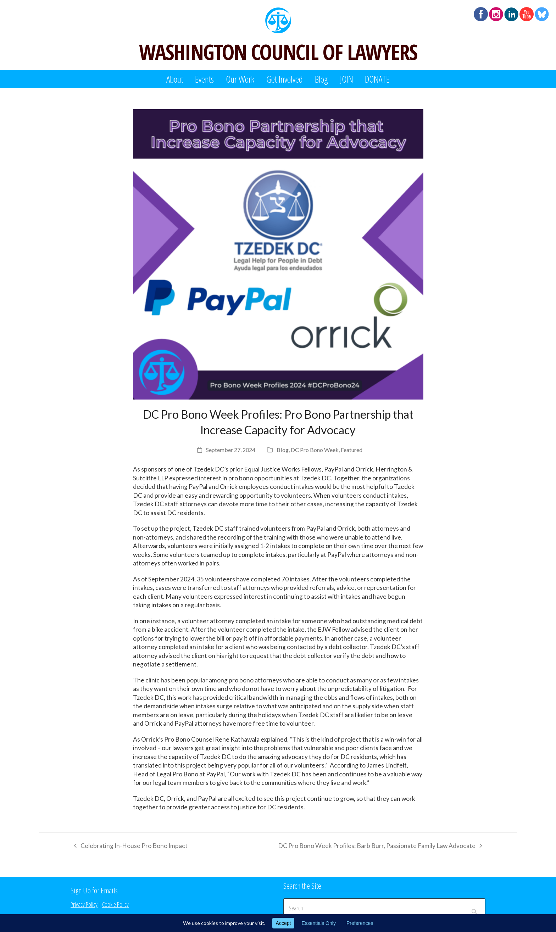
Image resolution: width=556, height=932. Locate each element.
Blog (283, 449)
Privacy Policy (84, 904)
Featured (351, 449)
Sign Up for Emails (94, 890)
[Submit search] (474, 907)
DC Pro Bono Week (315, 449)
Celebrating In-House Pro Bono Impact (129, 847)
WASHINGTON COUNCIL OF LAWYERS (278, 51)
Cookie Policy (115, 904)
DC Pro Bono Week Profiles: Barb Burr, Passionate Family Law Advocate (380, 847)
